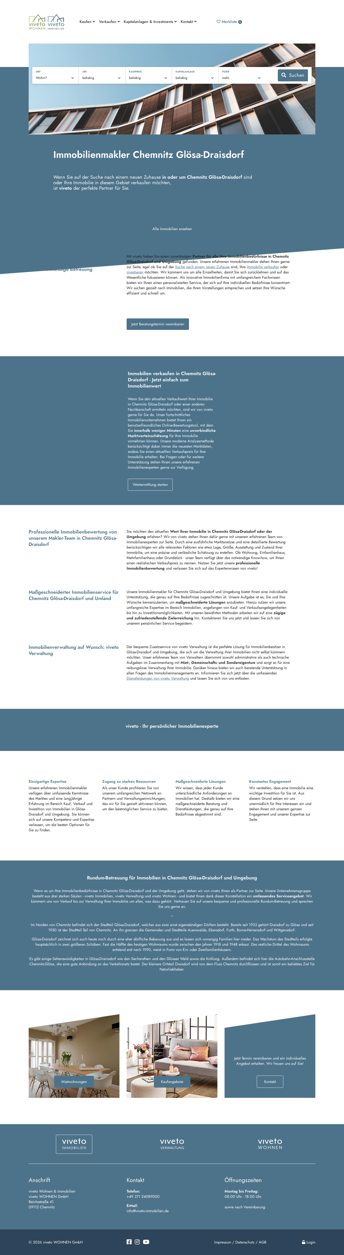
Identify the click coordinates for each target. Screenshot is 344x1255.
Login (308, 1242)
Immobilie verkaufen (263, 267)
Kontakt (270, 1081)
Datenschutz (244, 1242)
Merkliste (229, 21)
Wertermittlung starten (150, 484)
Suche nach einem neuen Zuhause (202, 267)
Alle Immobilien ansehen (172, 229)
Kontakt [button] (189, 21)
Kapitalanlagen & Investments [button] (150, 21)
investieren (135, 272)
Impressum (222, 1242)
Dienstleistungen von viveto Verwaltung (158, 678)
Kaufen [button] (87, 21)
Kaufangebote (172, 1081)
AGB (262, 1242)
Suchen (292, 75)
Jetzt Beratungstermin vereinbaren (157, 324)
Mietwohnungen (74, 1081)
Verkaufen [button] (109, 21)
